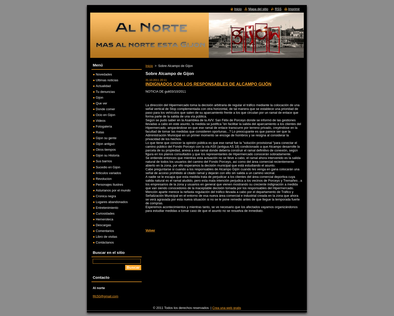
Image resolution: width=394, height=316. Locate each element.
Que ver (101, 103)
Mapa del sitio (258, 9)
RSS (278, 9)
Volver (150, 230)
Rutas (100, 132)
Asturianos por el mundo (113, 190)
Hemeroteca (104, 219)
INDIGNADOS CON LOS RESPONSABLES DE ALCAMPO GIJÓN (208, 84)
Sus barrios (104, 161)
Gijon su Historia (107, 155)
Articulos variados (108, 173)
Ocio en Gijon (105, 115)
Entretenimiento (107, 208)
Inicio (149, 66)
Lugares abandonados (112, 202)
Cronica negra (106, 196)
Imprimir (294, 9)
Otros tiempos (106, 149)
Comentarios (105, 231)
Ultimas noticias (107, 80)
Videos (101, 121)
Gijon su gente (106, 138)
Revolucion (104, 179)
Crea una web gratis (226, 308)
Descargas (103, 225)
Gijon (99, 97)
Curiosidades (105, 213)
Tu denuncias (105, 92)
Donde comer (105, 109)
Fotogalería (104, 126)
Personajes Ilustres (109, 184)
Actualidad (103, 86)
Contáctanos (105, 242)
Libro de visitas (106, 237)
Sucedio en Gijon (108, 167)
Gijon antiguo (105, 144)
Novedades (104, 74)
